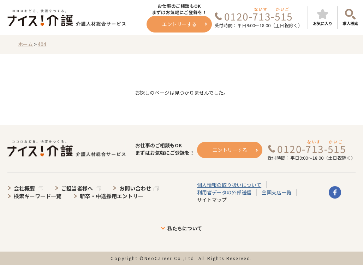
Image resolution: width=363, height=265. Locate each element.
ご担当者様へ (77, 188)
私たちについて (184, 228)
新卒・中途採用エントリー (111, 196)
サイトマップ (212, 199)
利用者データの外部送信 (224, 192)
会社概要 (24, 188)
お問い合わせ (135, 188)
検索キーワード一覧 (37, 196)
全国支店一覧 (276, 192)
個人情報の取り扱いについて (229, 184)
